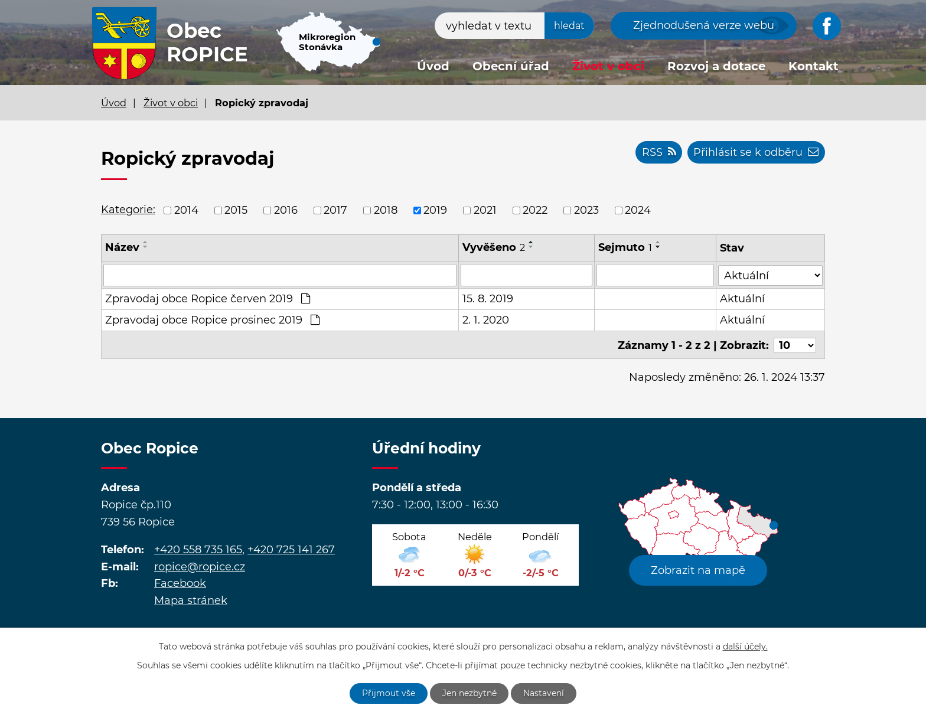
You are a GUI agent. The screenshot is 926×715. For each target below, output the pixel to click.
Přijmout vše (388, 693)
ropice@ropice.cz (199, 565)
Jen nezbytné (469, 693)
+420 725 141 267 (291, 547)
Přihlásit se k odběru (756, 152)
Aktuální (742, 298)
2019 (435, 210)
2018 (385, 210)
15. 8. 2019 (487, 298)
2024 (638, 210)
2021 (485, 210)
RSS (658, 152)
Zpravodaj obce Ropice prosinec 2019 (212, 320)
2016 (286, 210)
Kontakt (813, 66)
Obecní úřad (510, 66)
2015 (235, 210)
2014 (186, 210)
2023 (586, 210)
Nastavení (544, 693)
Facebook (180, 582)
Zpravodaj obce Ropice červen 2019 (207, 298)
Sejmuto (625, 247)
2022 (535, 210)
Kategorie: (128, 209)
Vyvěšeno (493, 247)
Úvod (433, 66)
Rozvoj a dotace (716, 66)
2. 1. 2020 (485, 320)
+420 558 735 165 (198, 547)
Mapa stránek (190, 599)
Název (122, 247)
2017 (335, 210)
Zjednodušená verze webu (703, 25)
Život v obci (608, 66)
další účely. (745, 646)
